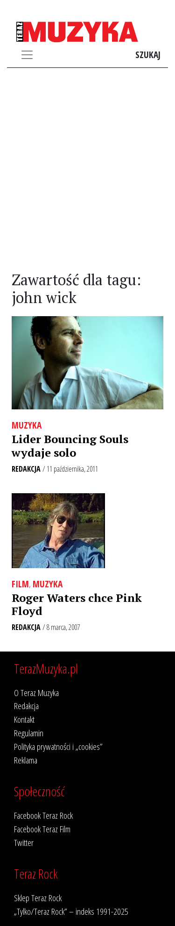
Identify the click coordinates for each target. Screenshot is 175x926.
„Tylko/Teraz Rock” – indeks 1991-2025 (71, 911)
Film (20, 584)
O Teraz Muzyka (36, 692)
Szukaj (148, 54)
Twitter (24, 842)
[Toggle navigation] (27, 55)
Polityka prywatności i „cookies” (58, 746)
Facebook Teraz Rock (43, 815)
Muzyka (27, 425)
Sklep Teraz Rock (38, 897)
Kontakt (24, 719)
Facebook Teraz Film (42, 828)
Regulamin (28, 732)
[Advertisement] (87, 170)
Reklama (25, 760)
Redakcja (26, 469)
